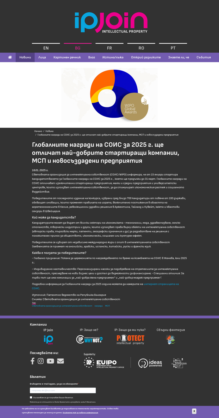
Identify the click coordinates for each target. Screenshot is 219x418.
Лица (42, 57)
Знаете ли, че (178, 57)
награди (98, 305)
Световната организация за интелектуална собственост (62, 305)
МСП (107, 305)
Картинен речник (67, 57)
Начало (38, 131)
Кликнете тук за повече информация (80, 412)
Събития (204, 57)
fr (109, 48)
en (46, 48)
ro (141, 48)
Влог (91, 57)
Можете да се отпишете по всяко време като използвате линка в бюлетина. (63, 402)
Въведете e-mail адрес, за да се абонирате (54, 384)
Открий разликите (146, 57)
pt (173, 48)
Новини (25, 57)
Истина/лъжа (112, 57)
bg (77, 48)
